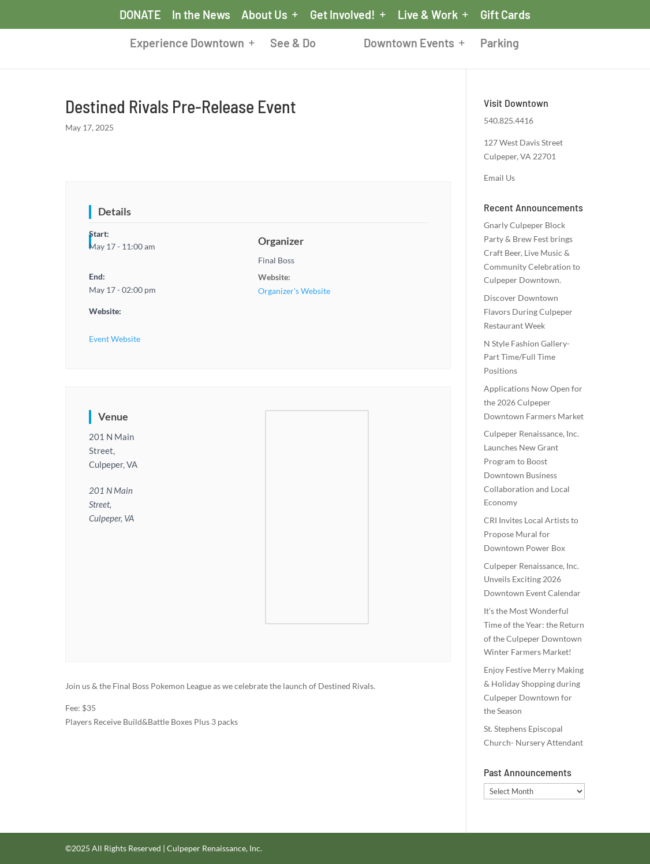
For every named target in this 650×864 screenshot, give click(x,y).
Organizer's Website (294, 291)
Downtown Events (418, 44)
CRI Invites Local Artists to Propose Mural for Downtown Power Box (531, 534)
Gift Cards (505, 15)
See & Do (284, 44)
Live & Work (428, 15)
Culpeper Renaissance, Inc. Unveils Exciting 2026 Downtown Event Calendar (532, 579)
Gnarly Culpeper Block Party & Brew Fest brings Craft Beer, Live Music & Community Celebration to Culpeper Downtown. (532, 252)
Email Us (499, 178)
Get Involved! (342, 15)
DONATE (140, 15)
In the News (201, 15)
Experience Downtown (178, 44)
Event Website (114, 339)
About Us (264, 15)
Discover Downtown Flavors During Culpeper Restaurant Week (528, 311)
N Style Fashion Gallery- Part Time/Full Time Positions (527, 357)
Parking (509, 44)
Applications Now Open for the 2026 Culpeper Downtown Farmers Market (534, 402)
